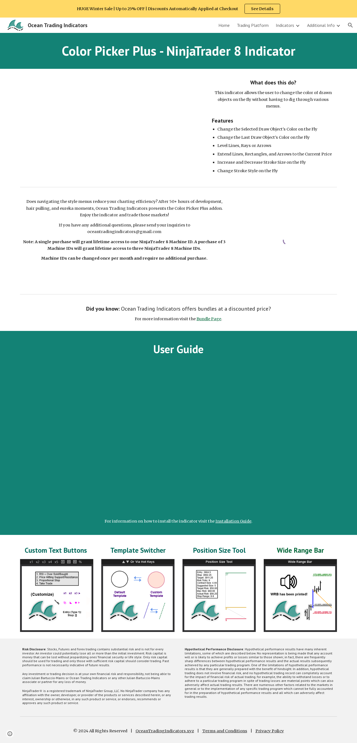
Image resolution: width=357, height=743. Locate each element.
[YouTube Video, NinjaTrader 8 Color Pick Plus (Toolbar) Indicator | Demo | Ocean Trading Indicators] (110, 126)
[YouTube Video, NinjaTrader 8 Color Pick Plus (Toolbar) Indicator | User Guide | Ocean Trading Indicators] (178, 439)
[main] (178, 50)
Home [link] (224, 25)
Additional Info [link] (321, 25)
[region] (178, 9)
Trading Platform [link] (253, 25)
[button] (350, 25)
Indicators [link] (285, 25)
